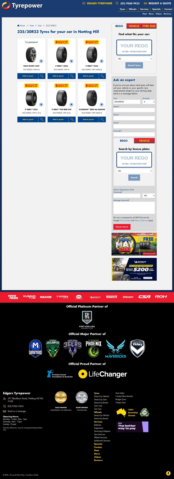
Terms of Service (141, 220)
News (151, 14)
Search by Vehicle (101, 396)
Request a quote (157, 3)
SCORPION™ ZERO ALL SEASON (92, 109)
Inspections (98, 428)
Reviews (167, 14)
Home (21, 25)
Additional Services (102, 440)
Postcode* (117, 131)
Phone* (116, 114)
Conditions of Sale (32, 475)
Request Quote (122, 227)
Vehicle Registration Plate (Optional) (123, 190)
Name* (116, 106)
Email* (116, 123)
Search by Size (100, 399)
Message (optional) (121, 200)
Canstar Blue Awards (124, 396)
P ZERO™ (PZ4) (61, 66)
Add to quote (27, 76)
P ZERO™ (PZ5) (31, 109)
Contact (168, 9)
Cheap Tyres (121, 402)
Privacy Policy (125, 220)
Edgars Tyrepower (97, 3)
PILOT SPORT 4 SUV (31, 66)
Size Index (120, 393)
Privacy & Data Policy (17, 475)
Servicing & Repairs (102, 431)
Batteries (97, 425)
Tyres (122, 9)
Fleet (145, 14)
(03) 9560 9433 (130, 3)
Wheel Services (100, 437)
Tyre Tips (97, 409)
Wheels (132, 9)
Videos (159, 14)
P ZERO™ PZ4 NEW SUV (61, 109)
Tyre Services (99, 434)
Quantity (145, 98)
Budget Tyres (121, 399)
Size (115, 98)
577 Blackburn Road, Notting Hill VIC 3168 (26, 400)
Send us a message (17, 411)
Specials (156, 9)
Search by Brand (101, 402)
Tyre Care (98, 406)
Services (144, 9)
